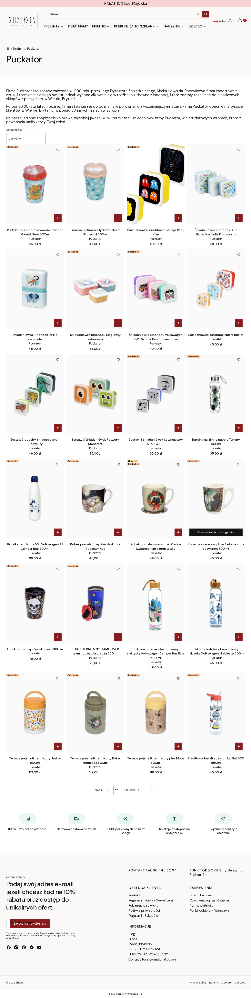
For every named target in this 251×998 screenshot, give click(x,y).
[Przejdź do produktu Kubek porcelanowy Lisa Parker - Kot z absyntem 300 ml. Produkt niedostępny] (216, 498)
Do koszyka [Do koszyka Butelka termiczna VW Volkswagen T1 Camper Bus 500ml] (57, 532)
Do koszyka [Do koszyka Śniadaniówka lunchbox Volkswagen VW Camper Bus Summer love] (178, 322)
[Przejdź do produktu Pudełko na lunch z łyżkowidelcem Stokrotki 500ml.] (95, 184)
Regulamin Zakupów (143, 915)
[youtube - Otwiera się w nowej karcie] (39, 947)
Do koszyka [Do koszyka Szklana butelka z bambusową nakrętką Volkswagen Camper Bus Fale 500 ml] (178, 637)
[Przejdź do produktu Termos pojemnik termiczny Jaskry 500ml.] (35, 713)
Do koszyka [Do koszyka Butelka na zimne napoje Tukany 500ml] (238, 427)
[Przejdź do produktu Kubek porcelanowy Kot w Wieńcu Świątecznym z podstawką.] (156, 498)
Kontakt (134, 895)
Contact (240, 982)
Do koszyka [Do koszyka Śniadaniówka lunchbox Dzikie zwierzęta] (57, 322)
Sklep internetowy (124, 994)
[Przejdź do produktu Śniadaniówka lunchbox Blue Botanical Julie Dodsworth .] (216, 184)
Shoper (20, 982)
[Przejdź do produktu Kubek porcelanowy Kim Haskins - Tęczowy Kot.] (95, 498)
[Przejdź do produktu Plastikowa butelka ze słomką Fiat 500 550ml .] (216, 713)
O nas (132, 939)
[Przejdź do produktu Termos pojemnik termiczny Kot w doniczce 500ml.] (95, 713)
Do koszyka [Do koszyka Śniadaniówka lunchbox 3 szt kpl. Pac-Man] (178, 218)
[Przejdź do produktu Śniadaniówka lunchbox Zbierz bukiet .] (216, 289)
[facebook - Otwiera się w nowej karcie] (8, 947)
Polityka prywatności (144, 910)
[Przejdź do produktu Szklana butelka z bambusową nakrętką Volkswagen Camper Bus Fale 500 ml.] (156, 603)
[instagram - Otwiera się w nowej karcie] (16, 947)
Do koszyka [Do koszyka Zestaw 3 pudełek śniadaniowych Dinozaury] (57, 427)
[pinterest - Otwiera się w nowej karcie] (24, 947)
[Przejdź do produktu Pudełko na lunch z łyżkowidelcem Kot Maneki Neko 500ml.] (35, 184)
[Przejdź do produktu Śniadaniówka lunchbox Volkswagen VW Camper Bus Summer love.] (156, 289)
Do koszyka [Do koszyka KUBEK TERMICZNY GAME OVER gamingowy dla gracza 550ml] (118, 637)
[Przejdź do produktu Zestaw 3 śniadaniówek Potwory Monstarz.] (95, 394)
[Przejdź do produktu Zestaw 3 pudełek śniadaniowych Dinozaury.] (35, 394)
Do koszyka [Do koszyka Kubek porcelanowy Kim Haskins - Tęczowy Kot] (118, 532)
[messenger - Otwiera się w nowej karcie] (31, 947)
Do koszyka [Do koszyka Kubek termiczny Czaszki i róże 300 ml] (57, 637)
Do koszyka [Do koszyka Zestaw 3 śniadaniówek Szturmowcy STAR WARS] (178, 427)
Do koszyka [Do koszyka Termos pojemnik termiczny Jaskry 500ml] (57, 746)
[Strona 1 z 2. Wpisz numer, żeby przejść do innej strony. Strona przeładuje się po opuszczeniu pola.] (108, 790)
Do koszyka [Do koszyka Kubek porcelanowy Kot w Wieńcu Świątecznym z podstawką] (178, 532)
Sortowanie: (14, 129)
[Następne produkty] (132, 790)
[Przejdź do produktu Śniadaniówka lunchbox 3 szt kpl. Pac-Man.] (156, 184)
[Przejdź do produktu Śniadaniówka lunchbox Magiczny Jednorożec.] (95, 289)
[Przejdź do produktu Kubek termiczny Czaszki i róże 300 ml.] (35, 603)
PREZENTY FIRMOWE (144, 949)
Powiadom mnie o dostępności (216, 532)
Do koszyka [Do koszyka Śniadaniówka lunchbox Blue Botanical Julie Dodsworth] (238, 218)
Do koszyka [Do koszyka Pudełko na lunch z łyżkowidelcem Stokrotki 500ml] (118, 218)
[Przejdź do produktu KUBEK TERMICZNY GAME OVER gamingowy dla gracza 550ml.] (95, 603)
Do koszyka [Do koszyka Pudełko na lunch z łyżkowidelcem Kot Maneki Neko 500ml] (57, 218)
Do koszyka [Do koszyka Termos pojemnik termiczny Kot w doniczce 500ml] (118, 746)
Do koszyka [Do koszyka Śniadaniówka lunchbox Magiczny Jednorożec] (118, 322)
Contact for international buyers (152, 959)
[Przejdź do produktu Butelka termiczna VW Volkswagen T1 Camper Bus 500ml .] (35, 498)
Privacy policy (198, 982)
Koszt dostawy (201, 895)
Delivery (227, 982)
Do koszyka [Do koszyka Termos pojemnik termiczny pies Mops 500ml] (178, 746)
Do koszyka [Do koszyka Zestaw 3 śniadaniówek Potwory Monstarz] (118, 427)
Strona (98, 790)
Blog (131, 934)
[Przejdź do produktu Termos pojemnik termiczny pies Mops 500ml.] (156, 713)
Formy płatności (202, 905)
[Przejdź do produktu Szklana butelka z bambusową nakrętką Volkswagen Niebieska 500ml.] (216, 603)
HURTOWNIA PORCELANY (148, 954)
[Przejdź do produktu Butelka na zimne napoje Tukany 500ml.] (216, 394)
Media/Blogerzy (140, 944)
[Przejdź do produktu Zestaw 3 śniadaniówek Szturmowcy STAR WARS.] (156, 394)
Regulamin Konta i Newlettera (150, 900)
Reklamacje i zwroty (143, 905)
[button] (205, 14)
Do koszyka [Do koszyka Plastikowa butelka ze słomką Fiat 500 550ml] (238, 746)
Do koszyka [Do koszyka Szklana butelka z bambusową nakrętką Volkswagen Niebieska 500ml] (238, 637)
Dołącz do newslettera (30, 924)
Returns (214, 982)
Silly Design (14, 49)
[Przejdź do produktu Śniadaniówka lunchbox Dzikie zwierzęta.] (35, 289)
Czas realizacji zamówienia (209, 900)
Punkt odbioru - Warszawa (209, 910)
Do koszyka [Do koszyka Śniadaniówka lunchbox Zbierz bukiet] (238, 322)
